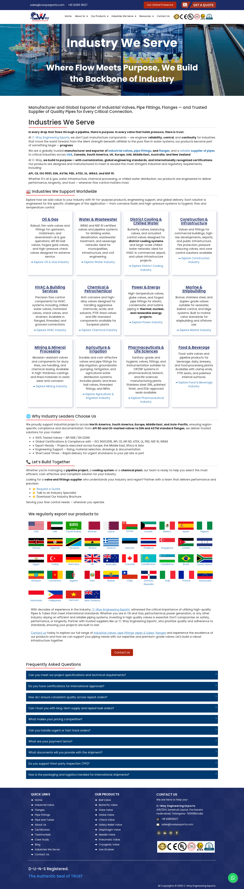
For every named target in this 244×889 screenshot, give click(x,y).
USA (69, 154)
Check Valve (107, 820)
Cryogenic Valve (109, 844)
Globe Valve (106, 815)
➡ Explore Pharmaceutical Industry (146, 400)
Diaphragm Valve (110, 830)
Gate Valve (106, 810)
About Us (80, 16)
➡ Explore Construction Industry (194, 260)
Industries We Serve (123, 16)
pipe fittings (142, 151)
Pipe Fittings (42, 815)
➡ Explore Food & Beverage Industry (194, 384)
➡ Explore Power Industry (146, 322)
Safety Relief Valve (110, 825)
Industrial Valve (44, 805)
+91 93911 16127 (77, 5)
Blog (37, 844)
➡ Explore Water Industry (98, 262)
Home (68, 16)
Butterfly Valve (108, 805)
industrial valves (120, 151)
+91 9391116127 (169, 819)
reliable (197, 151)
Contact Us (163, 16)
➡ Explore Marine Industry (194, 330)
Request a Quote (48, 489)
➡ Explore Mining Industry (50, 386)
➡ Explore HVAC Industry (50, 330)
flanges (164, 151)
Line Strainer (106, 849)
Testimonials (43, 834)
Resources (145, 16)
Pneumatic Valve (109, 839)
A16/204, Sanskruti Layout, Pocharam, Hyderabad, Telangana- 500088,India (179, 811)
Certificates (42, 830)
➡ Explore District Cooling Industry (146, 268)
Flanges (40, 810)
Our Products (98, 16)
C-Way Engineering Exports (50, 137)
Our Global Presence (160, 5)
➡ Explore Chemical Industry (98, 330)
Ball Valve (105, 800)
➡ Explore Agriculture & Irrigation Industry (98, 396)
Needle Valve (107, 834)
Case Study (42, 839)
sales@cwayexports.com (46, 5)
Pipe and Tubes (44, 820)
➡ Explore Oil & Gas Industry (50, 262)
